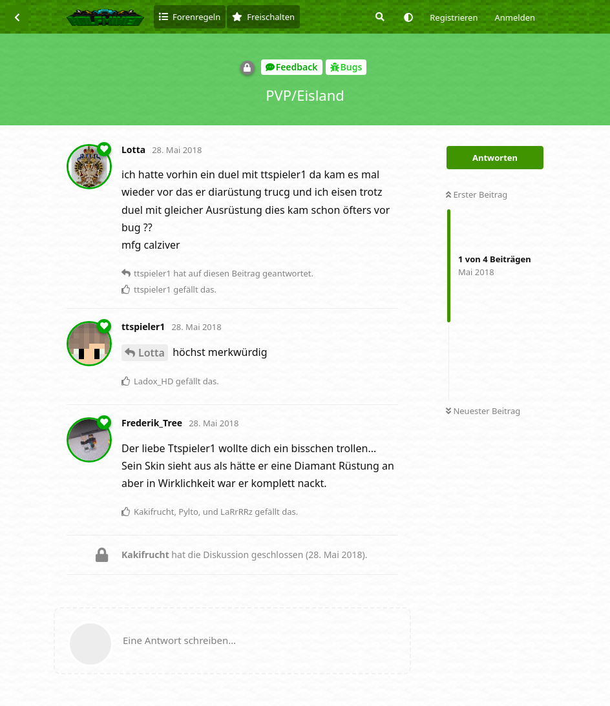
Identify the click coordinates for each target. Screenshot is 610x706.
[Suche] (378, 16)
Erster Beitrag (476, 194)
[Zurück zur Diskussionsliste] (16, 16)
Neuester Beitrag (483, 411)
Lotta (151, 353)
